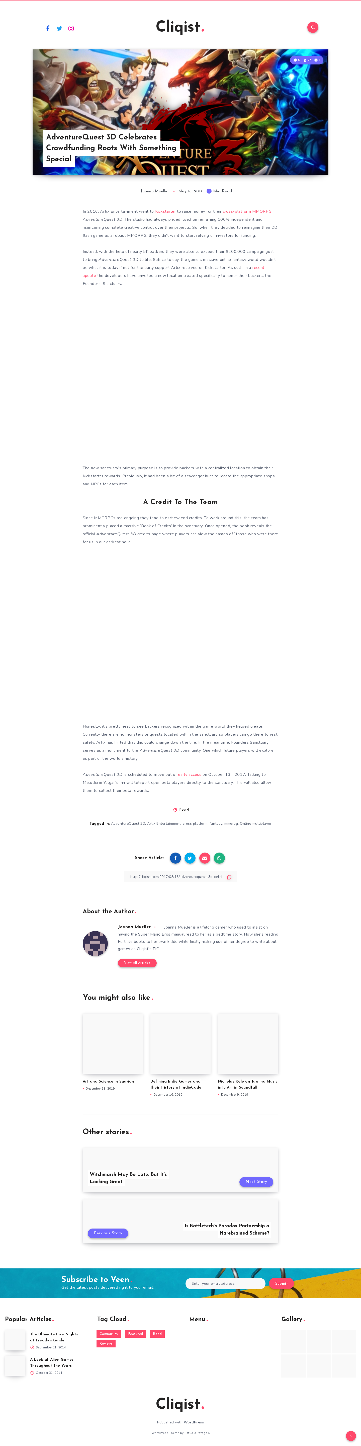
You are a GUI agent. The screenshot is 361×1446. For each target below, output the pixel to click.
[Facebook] (48, 28)
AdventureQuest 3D (128, 823)
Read (184, 810)
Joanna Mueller (134, 927)
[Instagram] (71, 28)
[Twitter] (59, 28)
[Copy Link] (180, 876)
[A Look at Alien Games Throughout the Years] (15, 1366)
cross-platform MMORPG (247, 211)
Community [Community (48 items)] (109, 1334)
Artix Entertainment (164, 823)
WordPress (194, 1422)
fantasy (216, 823)
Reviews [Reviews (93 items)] (106, 1344)
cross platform (195, 823)
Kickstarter (165, 211)
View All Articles (137, 963)
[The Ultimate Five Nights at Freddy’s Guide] (15, 1340)
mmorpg (231, 823)
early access (189, 774)
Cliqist (180, 27)
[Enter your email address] (225, 1283)
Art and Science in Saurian (108, 1082)
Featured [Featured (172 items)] (135, 1334)
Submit (281, 1284)
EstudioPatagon (197, 1433)
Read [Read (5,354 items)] (157, 1334)
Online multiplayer (256, 823)
